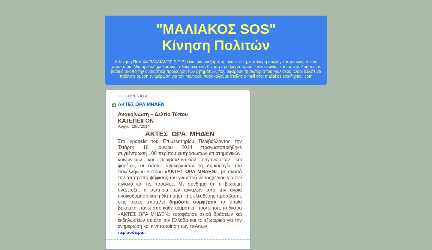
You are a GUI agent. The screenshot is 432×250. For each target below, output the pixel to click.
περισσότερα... (132, 232)
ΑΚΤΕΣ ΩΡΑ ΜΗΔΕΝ (141, 104)
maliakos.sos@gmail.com (288, 76)
